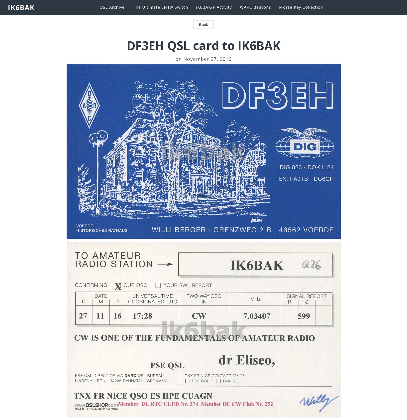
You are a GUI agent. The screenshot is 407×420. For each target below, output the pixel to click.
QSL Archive (112, 7)
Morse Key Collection (301, 7)
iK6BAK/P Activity (214, 7)
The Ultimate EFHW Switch (160, 7)
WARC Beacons (255, 7)
